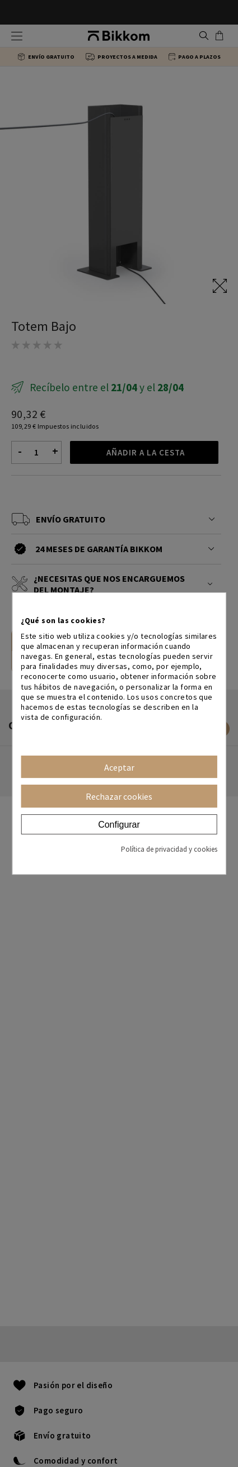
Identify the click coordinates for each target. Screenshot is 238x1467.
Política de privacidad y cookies (169, 849)
